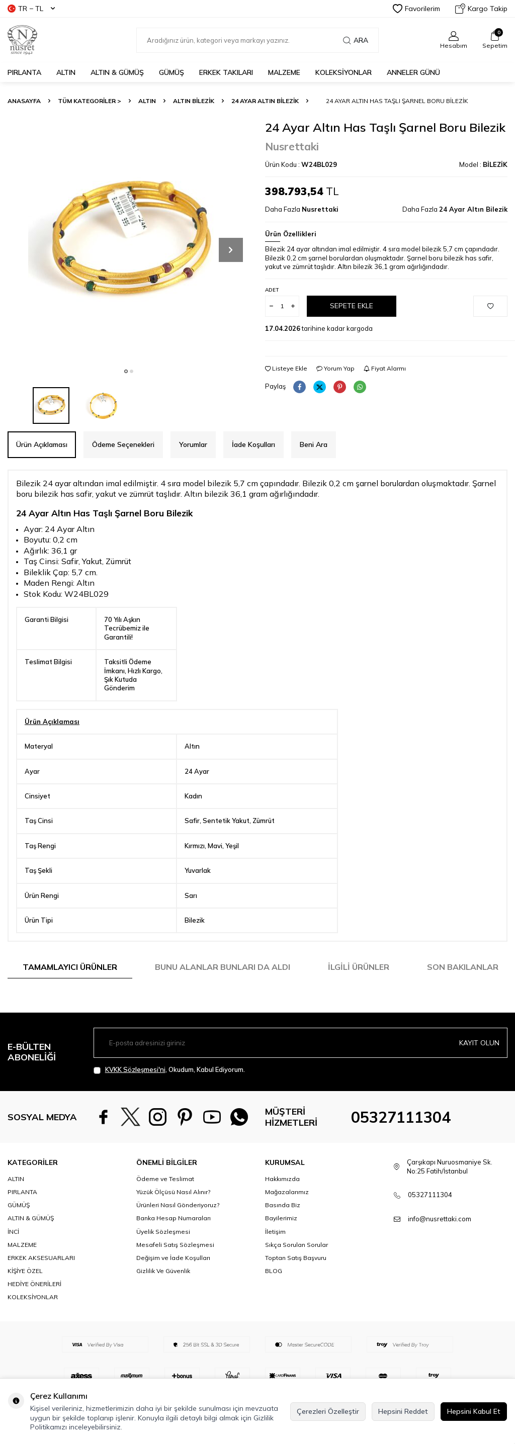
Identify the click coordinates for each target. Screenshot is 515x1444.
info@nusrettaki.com (439, 1245)
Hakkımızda (282, 1205)
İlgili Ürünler (358, 967)
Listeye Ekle (286, 368)
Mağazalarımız (287, 1218)
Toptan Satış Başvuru (295, 1284)
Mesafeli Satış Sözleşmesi (175, 1270)
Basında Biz (282, 1231)
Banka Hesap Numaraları (173, 1244)
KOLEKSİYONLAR (343, 72)
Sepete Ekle (351, 305)
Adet (272, 290)
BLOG (273, 1297)
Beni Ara (313, 444)
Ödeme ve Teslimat (165, 1205)
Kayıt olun (479, 1042)
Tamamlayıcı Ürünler (70, 967)
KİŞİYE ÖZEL (25, 1297)
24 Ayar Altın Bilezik (265, 101)
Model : (483, 164)
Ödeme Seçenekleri (123, 444)
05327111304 (401, 1130)
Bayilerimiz (281, 1244)
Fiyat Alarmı (385, 368)
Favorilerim (416, 9)
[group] (129, 241)
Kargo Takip (481, 9)
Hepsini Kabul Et (473, 1411)
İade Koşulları (253, 444)
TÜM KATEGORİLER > (89, 101)
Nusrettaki (292, 146)
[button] (126, 371)
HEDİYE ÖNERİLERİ (34, 1310)
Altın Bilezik (193, 101)
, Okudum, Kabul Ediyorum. (169, 1069)
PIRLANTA (24, 72)
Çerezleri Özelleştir (328, 1411)
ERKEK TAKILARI (226, 72)
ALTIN (65, 72)
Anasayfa (24, 101)
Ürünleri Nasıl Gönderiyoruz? (177, 1231)
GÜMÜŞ (171, 72)
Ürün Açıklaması (41, 444)
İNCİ (13, 1257)
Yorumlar (193, 444)
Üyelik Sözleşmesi (163, 1257)
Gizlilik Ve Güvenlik (163, 1297)
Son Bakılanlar (462, 967)
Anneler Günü (413, 72)
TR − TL (31, 8)
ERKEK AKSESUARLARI (41, 1284)
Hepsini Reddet (403, 1411)
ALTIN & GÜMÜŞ (117, 72)
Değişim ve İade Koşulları (173, 1284)
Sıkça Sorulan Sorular (296, 1270)
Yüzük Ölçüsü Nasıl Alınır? (173, 1218)
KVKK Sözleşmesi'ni (135, 1069)
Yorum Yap (335, 368)
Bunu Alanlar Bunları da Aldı (222, 967)
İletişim (275, 1257)
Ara (355, 40)
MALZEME (284, 72)
